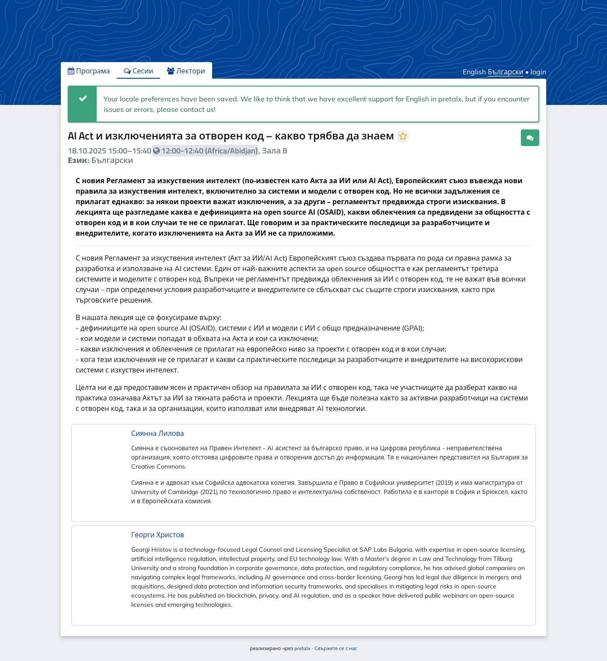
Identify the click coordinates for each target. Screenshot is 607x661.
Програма (89, 70)
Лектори (186, 70)
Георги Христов (157, 534)
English (474, 71)
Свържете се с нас (335, 648)
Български (505, 71)
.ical (505, 137)
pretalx (302, 648)
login (538, 71)
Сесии (138, 70)
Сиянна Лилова (157, 433)
